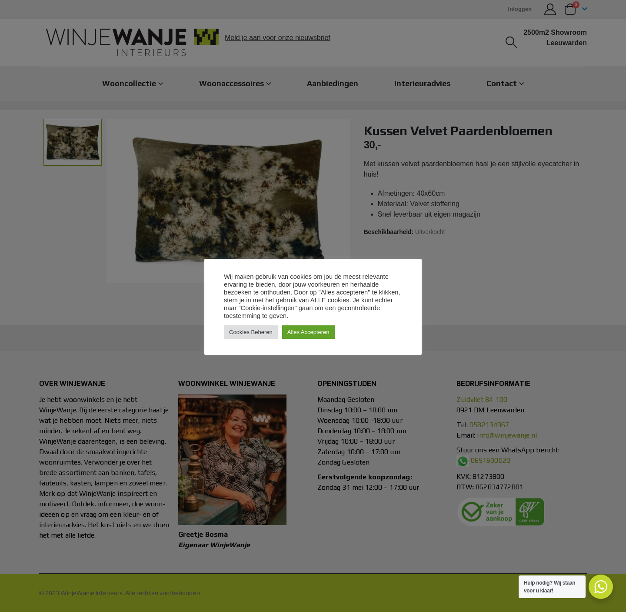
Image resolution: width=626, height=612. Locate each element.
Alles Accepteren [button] (308, 332)
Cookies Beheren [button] (251, 332)
